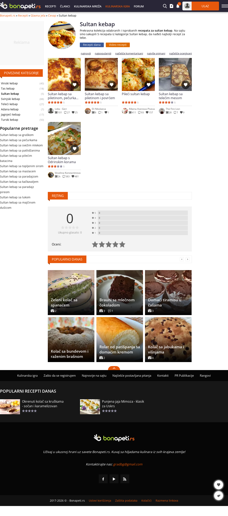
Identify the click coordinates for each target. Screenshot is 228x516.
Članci (65, 6)
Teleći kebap (9, 104)
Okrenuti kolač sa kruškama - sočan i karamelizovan (43, 403)
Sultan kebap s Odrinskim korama (62, 160)
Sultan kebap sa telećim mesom (171, 96)
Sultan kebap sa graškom (17, 135)
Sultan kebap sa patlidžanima (20, 150)
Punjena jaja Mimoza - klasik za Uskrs (123, 403)
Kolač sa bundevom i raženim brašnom (69, 354)
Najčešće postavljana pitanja (131, 375)
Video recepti (118, 45)
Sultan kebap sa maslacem (18, 171)
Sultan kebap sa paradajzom (19, 176)
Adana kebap (10, 109)
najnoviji (86, 53)
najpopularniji (103, 53)
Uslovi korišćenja (100, 500)
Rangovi (205, 375)
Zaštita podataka (126, 500)
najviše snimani (156, 53)
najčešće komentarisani (129, 53)
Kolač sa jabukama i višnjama (166, 349)
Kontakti (163, 375)
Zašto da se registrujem (60, 375)
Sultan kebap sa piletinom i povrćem (100, 96)
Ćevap (52, 15)
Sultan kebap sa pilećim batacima (16, 158)
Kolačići (146, 500)
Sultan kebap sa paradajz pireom (17, 189)
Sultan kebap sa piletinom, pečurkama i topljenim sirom (64, 96)
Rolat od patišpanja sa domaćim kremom (119, 349)
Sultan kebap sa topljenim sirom (21, 166)
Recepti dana (92, 45)
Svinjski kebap (10, 99)
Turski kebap (9, 119)
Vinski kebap (9, 83)
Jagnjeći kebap (10, 114)
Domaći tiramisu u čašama (164, 302)
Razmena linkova (167, 500)
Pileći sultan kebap (136, 94)
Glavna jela (38, 15)
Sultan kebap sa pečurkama (18, 140)
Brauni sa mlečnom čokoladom (117, 302)
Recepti (50, 6)
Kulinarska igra (117, 6)
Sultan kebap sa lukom (15, 197)
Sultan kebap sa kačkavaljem (19, 182)
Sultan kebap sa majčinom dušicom (17, 205)
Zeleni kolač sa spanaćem (64, 302)
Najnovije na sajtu (94, 375)
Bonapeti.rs (7, 15)
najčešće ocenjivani (180, 53)
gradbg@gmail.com (127, 464)
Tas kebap (8, 88)
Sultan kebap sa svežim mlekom (21, 145)
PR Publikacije (184, 375)
